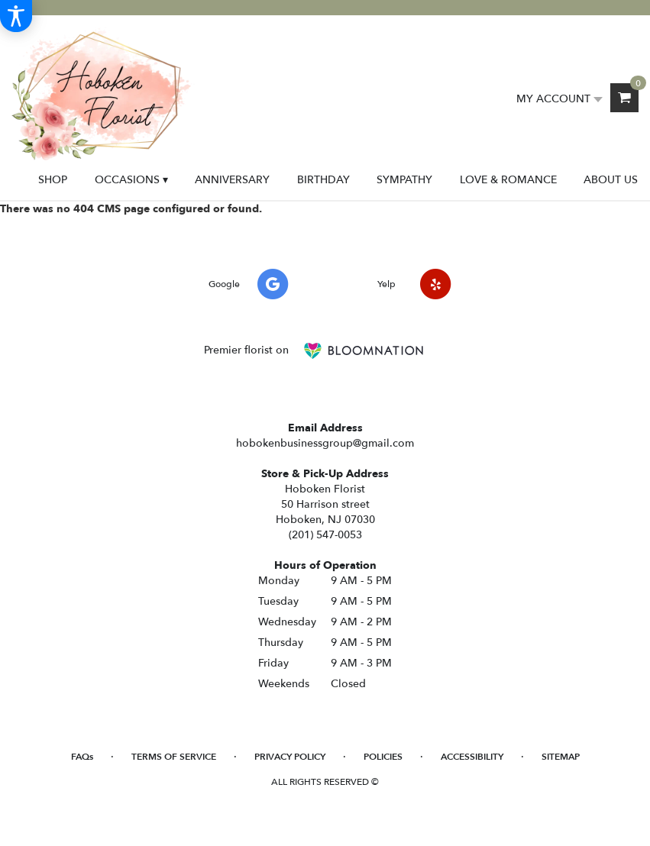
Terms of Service (173, 757)
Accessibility (472, 757)
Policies (383, 757)
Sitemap (561, 757)
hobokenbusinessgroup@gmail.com (325, 443)
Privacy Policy (289, 757)
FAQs (82, 757)
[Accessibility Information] (16, 16)
